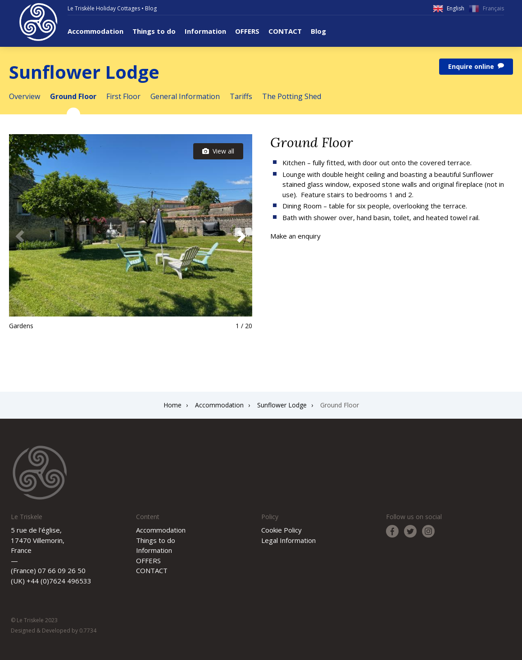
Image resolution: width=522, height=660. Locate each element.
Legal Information (288, 540)
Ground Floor (73, 96)
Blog (151, 8)
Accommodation (95, 31)
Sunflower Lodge (282, 405)
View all (218, 151)
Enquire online (476, 66)
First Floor (123, 96)
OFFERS (247, 31)
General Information (185, 96)
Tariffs (241, 96)
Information (205, 31)
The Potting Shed (291, 96)
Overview (24, 96)
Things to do (154, 31)
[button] (241, 236)
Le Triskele (38, 22)
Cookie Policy (281, 529)
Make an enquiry (295, 235)
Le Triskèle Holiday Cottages (104, 8)
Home (172, 405)
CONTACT (285, 31)
